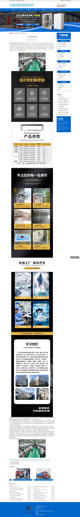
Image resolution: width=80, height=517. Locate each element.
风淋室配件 (63, 82)
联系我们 (69, 0)
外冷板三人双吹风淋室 (62, 44)
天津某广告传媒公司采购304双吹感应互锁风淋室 (44, 479)
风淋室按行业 (23, 33)
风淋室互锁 (60, 87)
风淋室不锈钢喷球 (61, 85)
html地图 (47, 512)
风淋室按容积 (64, 40)
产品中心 (65, 0)
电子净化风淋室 (41, 459)
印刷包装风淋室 (16, 463)
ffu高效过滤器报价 (61, 106)
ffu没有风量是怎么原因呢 (62, 110)
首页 (14, 33)
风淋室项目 (44, 9)
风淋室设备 (28, 9)
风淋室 (11, 459)
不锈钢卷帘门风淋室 (61, 75)
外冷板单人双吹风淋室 (62, 46)
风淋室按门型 (64, 71)
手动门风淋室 (60, 77)
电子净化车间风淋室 (24, 459)
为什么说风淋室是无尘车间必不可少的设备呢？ (66, 108)
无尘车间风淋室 (16, 459)
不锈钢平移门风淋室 (61, 73)
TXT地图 (44, 512)
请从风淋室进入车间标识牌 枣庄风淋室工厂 (65, 102)
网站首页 (62, 0)
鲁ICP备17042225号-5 (41, 514)
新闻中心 (36, 9)
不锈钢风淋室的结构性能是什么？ (64, 104)
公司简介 (20, 9)
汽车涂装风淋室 (61, 53)
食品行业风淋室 (16, 462)
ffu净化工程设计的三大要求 (63, 114)
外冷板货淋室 (60, 67)
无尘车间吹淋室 (34, 459)
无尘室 (29, 459)
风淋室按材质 (64, 61)
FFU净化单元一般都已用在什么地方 (64, 100)
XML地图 (41, 512)
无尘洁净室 (47, 459)
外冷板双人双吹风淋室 (62, 42)
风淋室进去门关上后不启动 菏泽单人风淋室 (65, 112)
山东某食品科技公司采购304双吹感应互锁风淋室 (23, 479)
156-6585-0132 (74, 257)
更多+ (59, 48)
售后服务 (51, 9)
